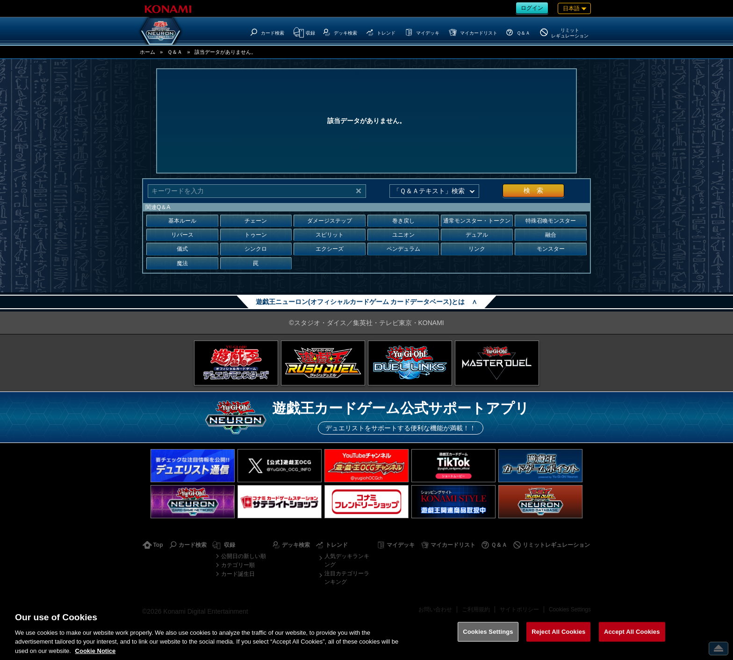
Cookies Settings (570, 609)
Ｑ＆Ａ (174, 52)
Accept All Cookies (632, 641)
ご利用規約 (476, 609)
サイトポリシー (519, 609)
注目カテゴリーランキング (346, 577)
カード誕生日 (238, 574)
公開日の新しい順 (243, 556)
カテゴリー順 (238, 565)
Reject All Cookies (558, 641)
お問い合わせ (435, 609)
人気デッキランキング (346, 560)
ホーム (147, 52)
